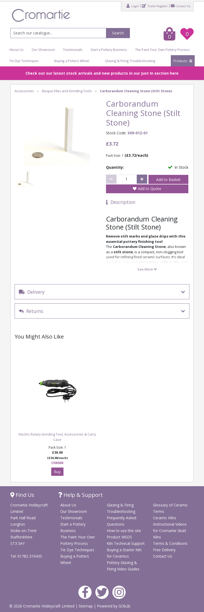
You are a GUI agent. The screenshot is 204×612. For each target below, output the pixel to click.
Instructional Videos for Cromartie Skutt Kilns (170, 530)
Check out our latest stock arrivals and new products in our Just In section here (102, 73)
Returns (31, 311)
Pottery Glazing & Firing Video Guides (123, 565)
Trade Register (155, 6)
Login (132, 6)
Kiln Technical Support (126, 543)
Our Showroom (43, 49)
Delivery (32, 292)
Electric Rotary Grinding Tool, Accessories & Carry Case (57, 437)
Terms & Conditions (170, 543)
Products (182, 61)
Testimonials (73, 49)
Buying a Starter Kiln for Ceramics (124, 553)
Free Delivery (164, 549)
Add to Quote (149, 188)
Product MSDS (119, 536)
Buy (57, 471)
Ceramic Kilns (164, 517)
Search (118, 32)
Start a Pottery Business (109, 49)
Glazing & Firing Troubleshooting (130, 61)
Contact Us (180, 6)
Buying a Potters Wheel (71, 61)
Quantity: (115, 167)
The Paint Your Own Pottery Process (162, 49)
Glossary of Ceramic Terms (170, 508)
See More (147, 269)
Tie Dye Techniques (24, 61)
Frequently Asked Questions (121, 521)
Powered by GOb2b (113, 606)
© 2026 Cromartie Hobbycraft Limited (42, 606)
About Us (16, 49)
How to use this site (124, 530)
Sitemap (86, 606)
